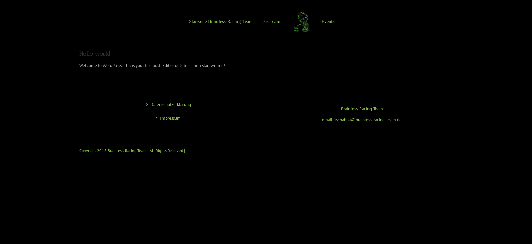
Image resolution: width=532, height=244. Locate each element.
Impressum (170, 118)
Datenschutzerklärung (170, 104)
